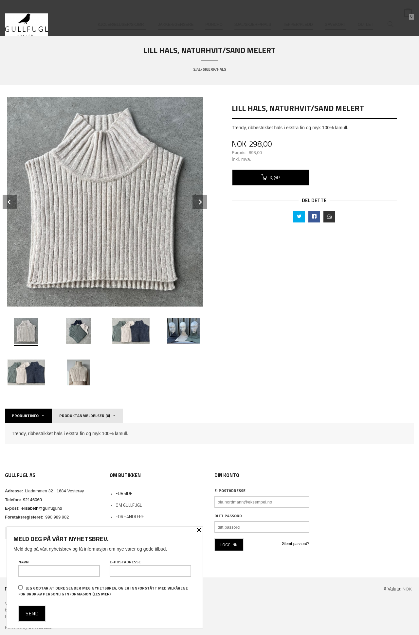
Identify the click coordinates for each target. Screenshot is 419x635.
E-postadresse (230, 491)
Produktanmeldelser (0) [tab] (84, 416)
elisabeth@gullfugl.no (41, 508)
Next (199, 202)
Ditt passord (228, 516)
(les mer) (101, 594)
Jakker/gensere (176, 15)
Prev (10, 202)
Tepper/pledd (298, 15)
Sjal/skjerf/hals (252, 15)
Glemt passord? (295, 543)
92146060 (32, 499)
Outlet (365, 15)
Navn (59, 568)
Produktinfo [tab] (25, 416)
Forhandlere (130, 516)
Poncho (214, 15)
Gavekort (335, 15)
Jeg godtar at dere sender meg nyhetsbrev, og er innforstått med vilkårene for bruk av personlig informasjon (103, 591)
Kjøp (271, 177)
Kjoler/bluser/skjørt (122, 15)
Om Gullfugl (129, 505)
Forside (124, 493)
